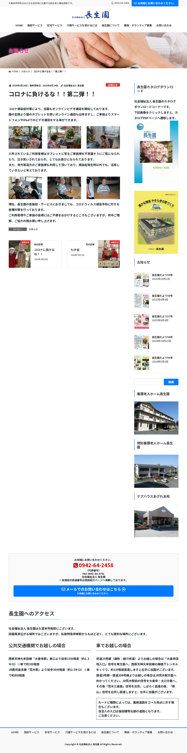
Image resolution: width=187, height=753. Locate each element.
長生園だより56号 (162, 337)
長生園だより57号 (162, 316)
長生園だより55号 (162, 357)
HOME (15, 732)
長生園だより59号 (162, 275)
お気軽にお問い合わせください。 (155, 3)
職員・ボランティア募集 (138, 732)
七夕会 (75, 249)
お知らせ (113, 85)
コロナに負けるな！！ (44, 251)
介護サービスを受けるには (80, 732)
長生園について (110, 732)
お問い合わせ (165, 732)
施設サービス (31, 732)
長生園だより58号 (162, 295)
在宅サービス (52, 732)
